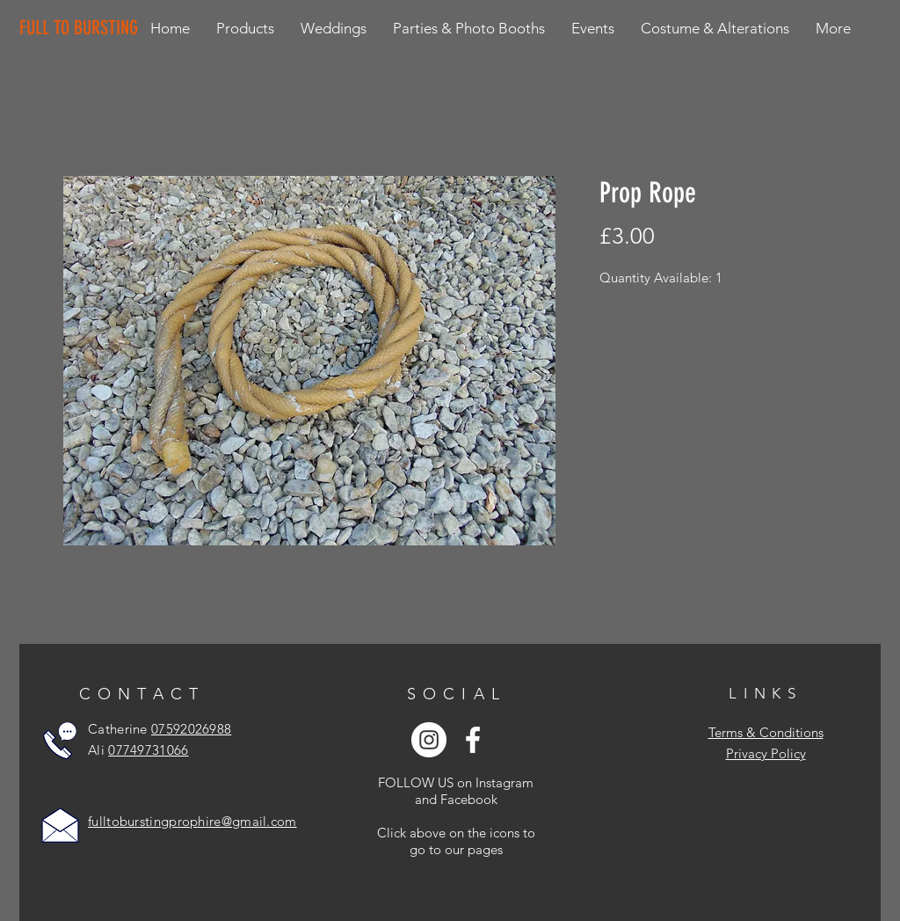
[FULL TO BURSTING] (82, 28)
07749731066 (148, 750)
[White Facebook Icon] (472, 739)
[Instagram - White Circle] (428, 739)
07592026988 (191, 728)
